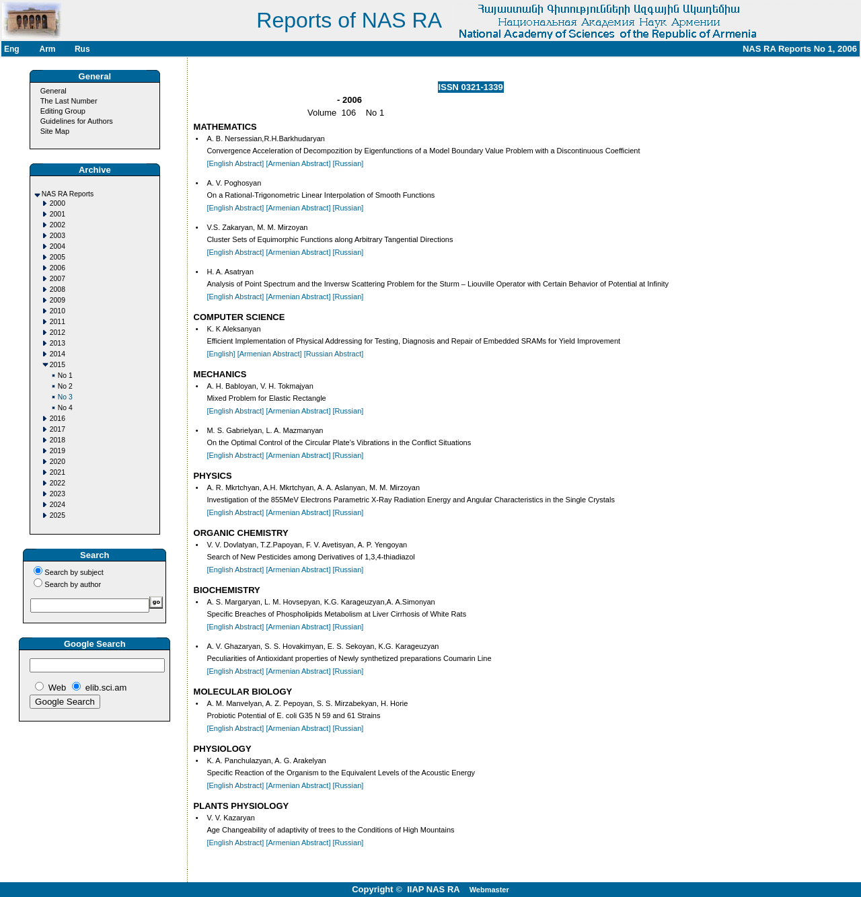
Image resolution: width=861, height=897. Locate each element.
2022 (57, 483)
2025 (57, 515)
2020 (57, 461)
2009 (57, 300)
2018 (57, 440)
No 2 (65, 386)
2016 (57, 418)
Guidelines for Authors (76, 121)
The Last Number (69, 101)
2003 (57, 235)
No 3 (65, 397)
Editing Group (62, 111)
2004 (57, 246)
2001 (57, 214)
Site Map (54, 131)
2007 (57, 278)
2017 (57, 429)
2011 (57, 321)
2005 (57, 257)
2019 (57, 451)
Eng (12, 49)
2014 (57, 354)
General (53, 91)
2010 (57, 311)
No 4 (65, 408)
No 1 (65, 375)
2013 (57, 343)
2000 (57, 203)
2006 (57, 268)
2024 (57, 504)
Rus (82, 49)
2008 (57, 289)
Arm (47, 49)
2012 (57, 332)
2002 (57, 225)
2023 (57, 494)
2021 (57, 472)
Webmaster (489, 890)
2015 (57, 364)
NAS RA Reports (67, 194)
